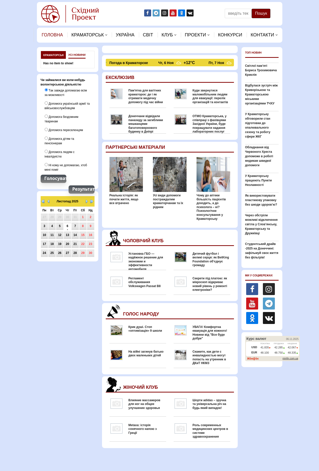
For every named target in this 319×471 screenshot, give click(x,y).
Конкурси (230, 34)
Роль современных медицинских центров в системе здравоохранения (210, 431)
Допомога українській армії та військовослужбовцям (67, 105)
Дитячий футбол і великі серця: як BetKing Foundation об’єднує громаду (211, 259)
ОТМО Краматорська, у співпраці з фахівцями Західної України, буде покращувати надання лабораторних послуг (210, 123)
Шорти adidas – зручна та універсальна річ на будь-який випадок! (209, 404)
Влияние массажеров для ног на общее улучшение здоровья (144, 404)
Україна (125, 34)
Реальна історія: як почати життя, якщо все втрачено (123, 199)
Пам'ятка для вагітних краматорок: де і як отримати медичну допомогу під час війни (145, 96)
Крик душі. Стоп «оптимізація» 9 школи (145, 329)
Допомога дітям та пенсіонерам (59, 141)
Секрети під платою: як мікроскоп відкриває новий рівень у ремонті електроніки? (210, 284)
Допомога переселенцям (64, 130)
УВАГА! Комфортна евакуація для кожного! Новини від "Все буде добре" (210, 332)
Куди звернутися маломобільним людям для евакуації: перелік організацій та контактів (210, 96)
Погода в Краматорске (129, 63)
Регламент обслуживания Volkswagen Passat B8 (144, 282)
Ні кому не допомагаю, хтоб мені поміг (66, 167)
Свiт (148, 34)
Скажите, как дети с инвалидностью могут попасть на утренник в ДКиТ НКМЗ (209, 357)
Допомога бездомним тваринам (61, 119)
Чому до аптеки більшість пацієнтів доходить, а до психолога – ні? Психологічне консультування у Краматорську (211, 207)
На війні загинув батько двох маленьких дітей (146, 353)
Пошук (261, 13)
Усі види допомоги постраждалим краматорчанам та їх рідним (168, 201)
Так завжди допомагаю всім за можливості (66, 92)
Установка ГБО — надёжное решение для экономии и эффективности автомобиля (145, 261)
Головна (52, 34)
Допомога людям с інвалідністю (60, 154)
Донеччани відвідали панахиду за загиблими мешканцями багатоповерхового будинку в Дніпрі (145, 123)
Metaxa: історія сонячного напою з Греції (142, 429)
